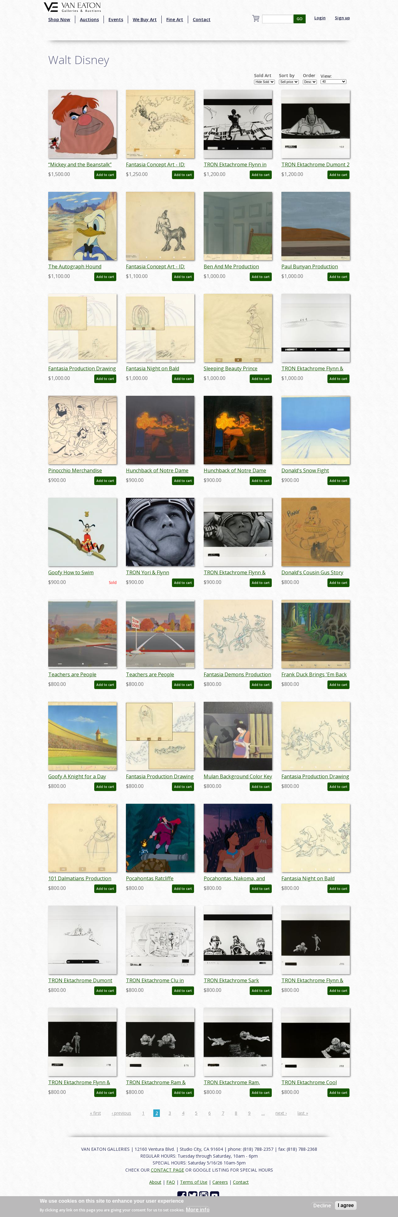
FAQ (170, 1182)
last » (303, 1113)
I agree (346, 1205)
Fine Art (174, 19)
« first (95, 1113)
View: (326, 76)
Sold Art (262, 75)
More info (198, 1209)
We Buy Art (145, 19)
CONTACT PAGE (167, 1170)
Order (309, 75)
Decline (322, 1205)
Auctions (89, 19)
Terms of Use (193, 1182)
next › (281, 1113)
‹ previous (121, 1113)
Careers (220, 1182)
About (155, 1182)
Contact (202, 19)
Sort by (287, 75)
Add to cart (105, 175)
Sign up (342, 18)
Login (320, 18)
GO (300, 18)
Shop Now (59, 19)
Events (116, 19)
